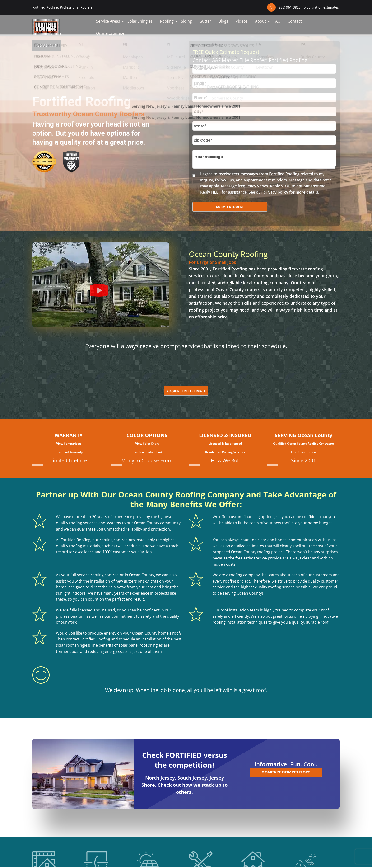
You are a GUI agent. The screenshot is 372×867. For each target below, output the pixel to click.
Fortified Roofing (230, 269)
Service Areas (108, 21)
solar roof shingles (72, 645)
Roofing (167, 21)
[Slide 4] (194, 401)
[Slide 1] (168, 401)
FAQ (276, 21)
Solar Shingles (140, 21)
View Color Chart (147, 443)
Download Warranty (69, 452)
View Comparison (68, 443)
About (260, 21)
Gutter (205, 21)
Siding (186, 21)
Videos (242, 21)
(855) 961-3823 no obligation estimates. (309, 7)
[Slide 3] (186, 401)
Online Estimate (110, 33)
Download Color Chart (146, 452)
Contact (295, 21)
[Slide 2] (177, 401)
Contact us (46, 45)
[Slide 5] (203, 401)
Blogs (223, 21)
